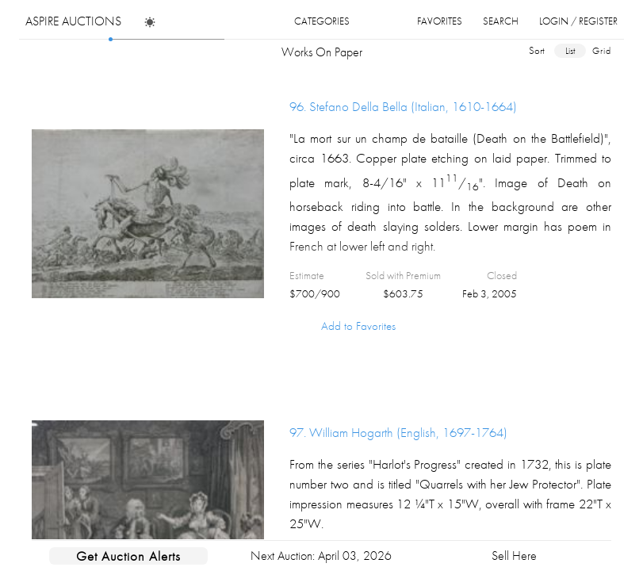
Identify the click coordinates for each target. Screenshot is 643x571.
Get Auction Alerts (128, 556)
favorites (439, 21)
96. (403, 106)
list (570, 50)
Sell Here (514, 555)
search (501, 21)
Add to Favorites (358, 326)
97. (398, 432)
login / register (578, 21)
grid (601, 50)
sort (537, 50)
